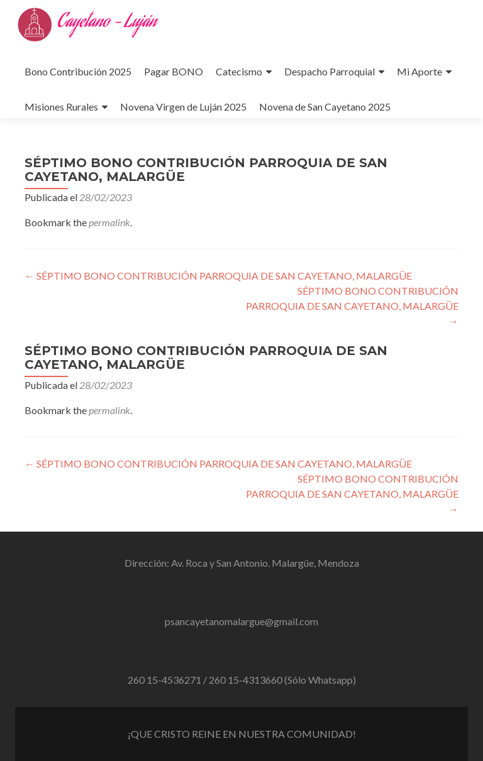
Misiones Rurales (61, 106)
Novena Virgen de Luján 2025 (183, 106)
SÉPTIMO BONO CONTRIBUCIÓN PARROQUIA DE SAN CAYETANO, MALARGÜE (218, 276)
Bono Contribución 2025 (78, 71)
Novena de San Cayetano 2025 (325, 106)
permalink (109, 222)
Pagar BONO (173, 71)
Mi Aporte (419, 71)
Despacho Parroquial (329, 71)
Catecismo (239, 71)
